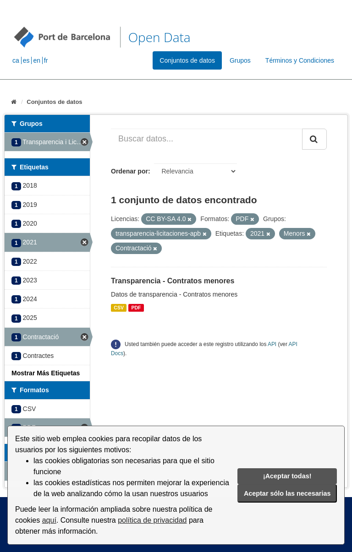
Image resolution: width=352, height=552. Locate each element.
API (272, 344)
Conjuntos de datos (187, 60)
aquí (49, 520)
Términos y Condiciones (299, 60)
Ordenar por (129, 171)
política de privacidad (152, 520)
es (26, 60)
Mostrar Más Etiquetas (45, 373)
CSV (119, 307)
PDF (136, 307)
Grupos (240, 60)
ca (15, 60)
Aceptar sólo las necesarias (287, 493)
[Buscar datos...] (206, 139)
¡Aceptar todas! (287, 476)
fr (46, 60)
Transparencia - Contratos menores (172, 281)
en (36, 60)
